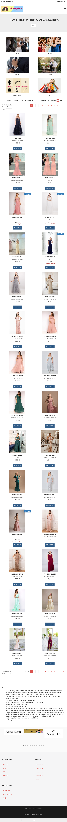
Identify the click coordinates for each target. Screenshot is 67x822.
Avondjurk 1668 (17, 217)
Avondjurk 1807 (17, 297)
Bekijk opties (17, 148)
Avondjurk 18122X (17, 336)
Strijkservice (6, 798)
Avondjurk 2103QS (50, 574)
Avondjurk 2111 (50, 614)
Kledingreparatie (8, 794)
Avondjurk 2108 (17, 614)
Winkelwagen (10, 1)
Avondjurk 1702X (50, 217)
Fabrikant (31, 100)
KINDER (50, 74)
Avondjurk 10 (17, 138)
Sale (37, 779)
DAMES (50, 54)
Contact (5, 768)
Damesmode (39, 768)
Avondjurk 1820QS (50, 336)
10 (57, 105)
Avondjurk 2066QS (50, 534)
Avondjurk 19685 (50, 455)
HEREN (17, 74)
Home (3, 1)
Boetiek (5, 765)
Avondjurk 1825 (50, 415)
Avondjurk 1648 (50, 178)
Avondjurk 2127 (50, 653)
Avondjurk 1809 (50, 297)
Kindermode (39, 775)
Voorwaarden (39, 814)
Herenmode (39, 772)
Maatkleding (6, 791)
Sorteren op (8, 100)
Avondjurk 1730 (17, 257)
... (42, 105)
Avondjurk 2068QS (17, 574)
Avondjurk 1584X (50, 138)
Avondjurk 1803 (50, 257)
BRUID (17, 54)
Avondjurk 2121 (17, 653)
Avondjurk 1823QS (50, 376)
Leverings (32, 814)
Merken (5, 775)
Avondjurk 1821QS (17, 376)
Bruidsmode (39, 765)
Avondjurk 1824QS (17, 415)
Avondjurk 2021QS (50, 495)
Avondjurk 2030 (17, 534)
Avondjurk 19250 (17, 455)
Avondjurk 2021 (17, 495)
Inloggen (5, 772)
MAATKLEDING (17, 95)
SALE (50, 95)
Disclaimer (26, 814)
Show (3, 107)
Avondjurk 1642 (17, 178)
